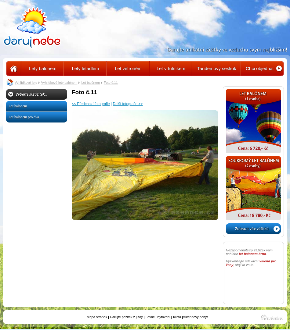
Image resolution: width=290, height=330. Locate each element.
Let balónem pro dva (24, 117)
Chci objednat (260, 68)
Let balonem (18, 106)
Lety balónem (42, 68)
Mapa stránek (97, 317)
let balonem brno (252, 254)
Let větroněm (128, 68)
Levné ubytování (158, 317)
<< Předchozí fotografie (91, 104)
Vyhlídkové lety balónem (59, 82)
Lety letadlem (85, 68)
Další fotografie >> (128, 104)
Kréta (177, 317)
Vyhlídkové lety (26, 82)
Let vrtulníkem (171, 68)
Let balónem (90, 82)
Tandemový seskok (216, 68)
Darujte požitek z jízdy (126, 317)
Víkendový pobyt (195, 317)
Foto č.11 (111, 82)
